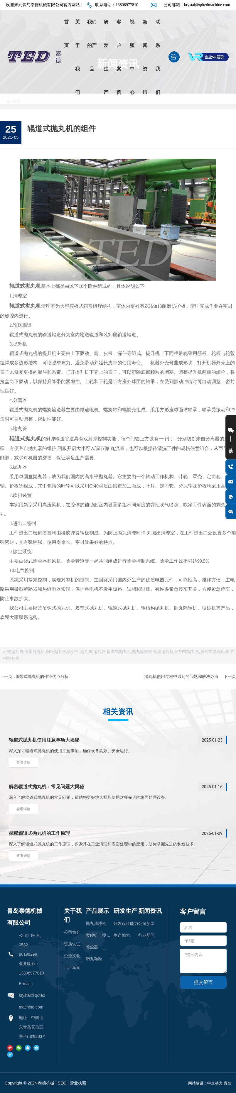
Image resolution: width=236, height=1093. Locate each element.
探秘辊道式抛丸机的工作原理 (39, 833)
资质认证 (72, 944)
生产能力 (122, 935)
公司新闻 (146, 923)
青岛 (227, 1083)
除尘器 (92, 947)
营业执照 (78, 1083)
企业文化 (72, 955)
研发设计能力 (126, 923)
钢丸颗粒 (94, 958)
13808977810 (31, 973)
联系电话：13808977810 (116, 5)
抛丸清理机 (96, 923)
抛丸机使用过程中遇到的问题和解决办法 (181, 676)
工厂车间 (72, 967)
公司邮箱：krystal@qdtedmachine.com (196, 5)
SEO (62, 1083)
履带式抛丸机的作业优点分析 (42, 676)
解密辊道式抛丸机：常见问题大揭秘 (46, 786)
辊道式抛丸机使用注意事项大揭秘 (44, 739)
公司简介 (72, 932)
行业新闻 (146, 935)
